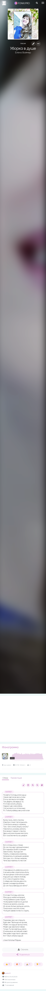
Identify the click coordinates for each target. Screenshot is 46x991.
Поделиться (23, 954)
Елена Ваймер (23, 52)
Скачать (23, 949)
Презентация (16, 778)
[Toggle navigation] (43, 3)
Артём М (6, 973)
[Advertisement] (23, 719)
